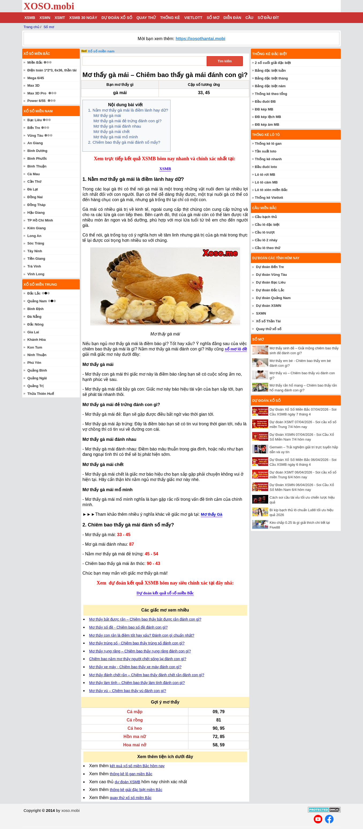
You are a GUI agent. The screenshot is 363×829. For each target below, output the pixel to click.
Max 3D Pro (36, 93)
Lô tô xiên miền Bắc (271, 190)
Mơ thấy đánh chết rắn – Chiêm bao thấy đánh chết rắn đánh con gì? (146, 675)
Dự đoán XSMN (268, 306)
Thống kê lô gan (268, 144)
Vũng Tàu (35, 135)
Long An (34, 236)
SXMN (261, 313)
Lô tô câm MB (266, 182)
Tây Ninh (34, 251)
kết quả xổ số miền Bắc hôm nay (137, 766)
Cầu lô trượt (265, 232)
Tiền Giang (36, 259)
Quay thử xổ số (268, 329)
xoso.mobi (70, 810)
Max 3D (33, 85)
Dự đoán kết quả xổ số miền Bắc (165, 593)
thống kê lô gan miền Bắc (131, 774)
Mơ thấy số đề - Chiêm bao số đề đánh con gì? (128, 627)
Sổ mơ (213, 18)
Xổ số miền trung (40, 284)
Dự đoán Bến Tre (270, 267)
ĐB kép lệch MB (268, 117)
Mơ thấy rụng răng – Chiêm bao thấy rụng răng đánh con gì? (140, 651)
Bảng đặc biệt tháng (271, 78)
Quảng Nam (37, 301)
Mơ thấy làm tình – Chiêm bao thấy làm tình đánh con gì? (137, 683)
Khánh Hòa (36, 340)
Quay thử (146, 18)
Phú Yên (34, 363)
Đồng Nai (35, 197)
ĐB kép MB (264, 109)
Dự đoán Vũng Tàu (271, 275)
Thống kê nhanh (268, 159)
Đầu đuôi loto (266, 167)
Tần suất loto (265, 151)
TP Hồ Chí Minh (40, 220)
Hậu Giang (36, 213)
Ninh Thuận (36, 355)
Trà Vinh (34, 266)
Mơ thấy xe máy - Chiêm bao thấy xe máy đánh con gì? (135, 667)
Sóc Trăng (35, 243)
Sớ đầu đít (268, 18)
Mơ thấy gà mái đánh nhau (117, 126)
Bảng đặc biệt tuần (270, 70)
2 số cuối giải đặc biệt (273, 63)
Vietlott (193, 18)
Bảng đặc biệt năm (270, 86)
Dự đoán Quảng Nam (273, 298)
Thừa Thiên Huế (40, 394)
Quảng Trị (35, 386)
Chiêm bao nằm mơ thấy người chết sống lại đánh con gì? (137, 659)
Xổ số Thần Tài (268, 321)
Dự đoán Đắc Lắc (270, 290)
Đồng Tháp (36, 205)
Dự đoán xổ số (116, 18)
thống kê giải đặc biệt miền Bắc (136, 790)
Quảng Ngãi (37, 378)
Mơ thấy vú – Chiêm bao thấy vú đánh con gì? (127, 691)
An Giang (35, 143)
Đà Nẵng (34, 317)
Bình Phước (37, 158)
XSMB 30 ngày (83, 18)
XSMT (60, 18)
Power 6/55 (36, 101)
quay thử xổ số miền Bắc (130, 798)
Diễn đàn (232, 18)
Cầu (249, 18)
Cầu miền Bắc (264, 208)
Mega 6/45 (35, 78)
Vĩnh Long (35, 274)
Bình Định (35, 309)
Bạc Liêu (34, 120)
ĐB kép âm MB (267, 125)
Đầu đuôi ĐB (265, 102)
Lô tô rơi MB (265, 175)
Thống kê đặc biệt (269, 54)
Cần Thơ (34, 181)
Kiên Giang (36, 228)
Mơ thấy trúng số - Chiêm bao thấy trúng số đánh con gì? (136, 643)
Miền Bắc (35, 62)
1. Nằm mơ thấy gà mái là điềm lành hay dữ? (128, 110)
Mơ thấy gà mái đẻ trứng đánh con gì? (127, 121)
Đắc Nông (35, 324)
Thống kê (170, 18)
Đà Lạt (32, 189)
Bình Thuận (36, 166)
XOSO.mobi (49, 6)
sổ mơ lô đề (236, 349)
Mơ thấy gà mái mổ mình (115, 137)
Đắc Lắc (33, 293)
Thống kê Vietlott (269, 198)
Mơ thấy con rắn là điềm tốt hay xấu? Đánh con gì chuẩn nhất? (141, 635)
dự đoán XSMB (127, 782)
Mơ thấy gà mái (107, 115)
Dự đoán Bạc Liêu (271, 282)
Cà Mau (33, 174)
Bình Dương (37, 151)
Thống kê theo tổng (271, 94)
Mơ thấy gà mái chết (111, 131)
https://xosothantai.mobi (200, 38)
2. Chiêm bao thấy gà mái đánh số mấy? (124, 142)
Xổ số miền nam (101, 51)
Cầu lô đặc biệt (267, 225)
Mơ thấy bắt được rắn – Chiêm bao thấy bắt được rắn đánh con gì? (145, 619)
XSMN (44, 18)
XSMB (29, 18)
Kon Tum (34, 347)
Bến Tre (33, 128)
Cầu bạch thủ (266, 217)
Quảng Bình (37, 370)
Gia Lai (33, 332)
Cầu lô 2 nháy (266, 240)
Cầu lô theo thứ (267, 248)
